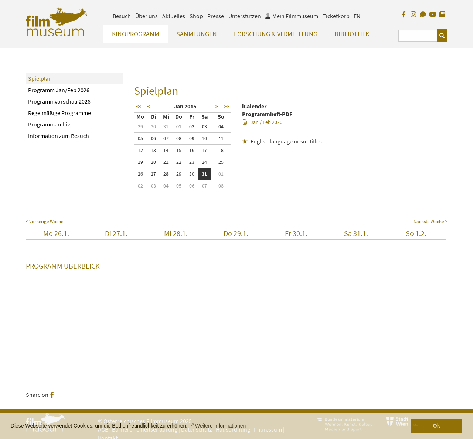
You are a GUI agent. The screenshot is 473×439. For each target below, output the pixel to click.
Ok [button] (436, 426)
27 (153, 173)
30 (153, 126)
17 (204, 150)
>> (226, 106)
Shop (196, 16)
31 (166, 126)
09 (191, 138)
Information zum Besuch (58, 135)
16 (191, 150)
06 (153, 138)
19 (140, 162)
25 (221, 162)
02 (191, 126)
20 (153, 162)
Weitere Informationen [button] (220, 426)
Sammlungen (196, 34)
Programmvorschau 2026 (59, 101)
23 (191, 162)
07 (166, 138)
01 (178, 126)
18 (221, 150)
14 (166, 150)
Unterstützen (244, 16)
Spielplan (40, 78)
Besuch (122, 16)
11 (221, 138)
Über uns (146, 16)
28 (166, 173)
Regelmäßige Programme (59, 112)
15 (178, 150)
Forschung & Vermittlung (275, 34)
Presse (215, 16)
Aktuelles (173, 16)
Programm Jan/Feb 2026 (58, 90)
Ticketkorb (336, 16)
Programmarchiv (49, 124)
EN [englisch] (357, 16)
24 (204, 162)
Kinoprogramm (135, 34)
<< (138, 106)
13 (153, 150)
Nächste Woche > (430, 221)
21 (166, 162)
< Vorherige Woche (44, 221)
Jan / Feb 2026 (262, 122)
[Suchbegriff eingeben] (417, 36)
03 (204, 126)
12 (140, 150)
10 (204, 138)
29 (140, 126)
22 (178, 162)
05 (140, 138)
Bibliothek (351, 34)
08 (178, 138)
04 (221, 126)
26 (140, 173)
